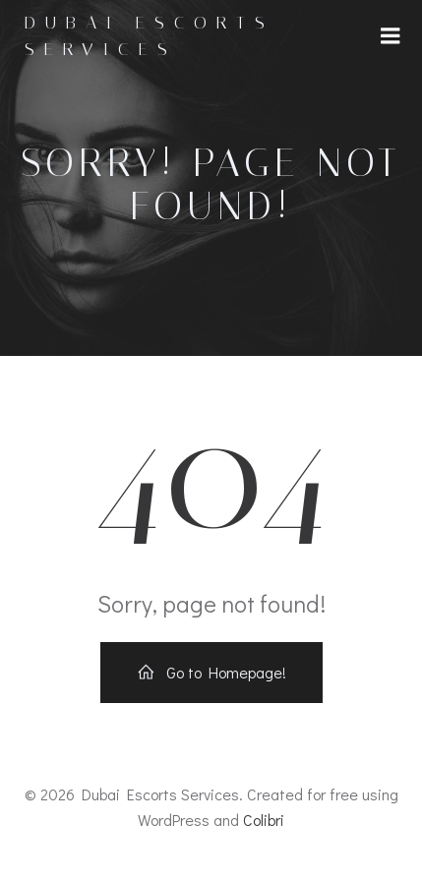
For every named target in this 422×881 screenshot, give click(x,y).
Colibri (263, 819)
